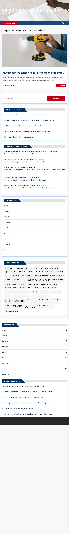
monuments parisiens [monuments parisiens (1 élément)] (11, 291)
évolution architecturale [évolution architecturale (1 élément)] (45, 305)
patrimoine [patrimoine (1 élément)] (44, 291)
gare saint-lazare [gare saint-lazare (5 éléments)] (39, 280)
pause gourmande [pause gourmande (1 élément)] (55, 291)
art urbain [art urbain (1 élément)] (13, 271)
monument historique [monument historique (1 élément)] (49, 287)
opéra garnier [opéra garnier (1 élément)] (24, 291)
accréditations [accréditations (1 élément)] (9, 268)
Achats (6, 205)
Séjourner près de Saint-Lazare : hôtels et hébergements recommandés (28, 154)
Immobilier (7, 222)
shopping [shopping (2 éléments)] (31, 300)
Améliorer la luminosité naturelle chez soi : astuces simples (24, 126)
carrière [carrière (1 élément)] (30, 271)
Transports (7, 250)
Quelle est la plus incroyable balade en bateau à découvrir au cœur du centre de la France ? (34, 171)
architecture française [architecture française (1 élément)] (52, 268)
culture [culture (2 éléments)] (16, 276)
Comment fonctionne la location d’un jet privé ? (20, 178)
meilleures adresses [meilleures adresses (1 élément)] (34, 287)
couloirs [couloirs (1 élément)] (7, 275)
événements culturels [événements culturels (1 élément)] (11, 311)
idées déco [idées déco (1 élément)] (22, 284)
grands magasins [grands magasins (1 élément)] (58, 279)
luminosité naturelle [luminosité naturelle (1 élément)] (11, 287)
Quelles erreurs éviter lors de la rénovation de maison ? (33, 72)
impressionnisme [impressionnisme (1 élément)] (33, 284)
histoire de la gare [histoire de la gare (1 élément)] (10, 284)
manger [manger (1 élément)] (22, 287)
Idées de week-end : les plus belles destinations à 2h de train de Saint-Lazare (30, 188)
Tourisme (7, 244)
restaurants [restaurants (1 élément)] (45, 296)
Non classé (8, 239)
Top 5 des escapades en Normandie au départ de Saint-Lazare (25, 180)
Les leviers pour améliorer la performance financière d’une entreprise (27, 131)
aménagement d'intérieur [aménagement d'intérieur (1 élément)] (24, 268)
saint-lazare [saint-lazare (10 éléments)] (15, 301)
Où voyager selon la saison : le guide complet (19, 137)
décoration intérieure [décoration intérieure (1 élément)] (41, 275)
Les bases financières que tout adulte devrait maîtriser (22, 159)
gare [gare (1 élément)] (24, 279)
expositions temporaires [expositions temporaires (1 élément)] (12, 279)
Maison (5, 70)
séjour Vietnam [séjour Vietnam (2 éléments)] (52, 300)
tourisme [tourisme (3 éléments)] (17, 306)
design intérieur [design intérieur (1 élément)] (27, 275)
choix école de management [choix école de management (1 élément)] (44, 271)
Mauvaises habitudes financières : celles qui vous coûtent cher (25, 115)
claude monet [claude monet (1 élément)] (59, 271)
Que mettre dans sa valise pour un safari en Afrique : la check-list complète (29, 120)
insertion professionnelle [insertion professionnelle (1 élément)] (48, 284)
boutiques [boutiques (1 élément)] (22, 271)
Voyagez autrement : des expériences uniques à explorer (23, 185)
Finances (7, 217)
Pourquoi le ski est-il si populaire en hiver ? (18, 167)
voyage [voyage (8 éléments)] (30, 306)
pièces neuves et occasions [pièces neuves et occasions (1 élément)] (21, 296)
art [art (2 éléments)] (6, 272)
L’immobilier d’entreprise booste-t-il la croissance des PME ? (24, 162)
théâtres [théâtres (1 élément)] (7, 305)
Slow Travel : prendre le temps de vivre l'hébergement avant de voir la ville (29, 152)
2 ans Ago (12, 85)
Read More (61, 85)
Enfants (6, 211)
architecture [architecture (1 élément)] (38, 268)
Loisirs (6, 228)
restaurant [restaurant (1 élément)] (35, 296)
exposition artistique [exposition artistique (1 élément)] (57, 275)
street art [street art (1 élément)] (40, 299)
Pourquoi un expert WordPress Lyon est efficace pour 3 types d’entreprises (27, 414)
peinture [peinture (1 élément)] (7, 296)
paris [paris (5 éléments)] (35, 292)
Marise (5, 85)
